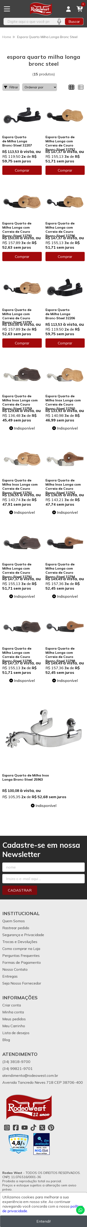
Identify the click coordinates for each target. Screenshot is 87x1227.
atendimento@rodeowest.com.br (30, 1075)
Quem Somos (13, 921)
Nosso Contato (15, 969)
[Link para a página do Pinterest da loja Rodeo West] (51, 1127)
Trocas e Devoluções (19, 941)
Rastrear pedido (15, 927)
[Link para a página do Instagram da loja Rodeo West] (7, 1127)
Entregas (10, 976)
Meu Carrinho (13, 1026)
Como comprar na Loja (21, 948)
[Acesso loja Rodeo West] (68, 9)
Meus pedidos (14, 1019)
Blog (6, 1039)
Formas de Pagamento (21, 962)
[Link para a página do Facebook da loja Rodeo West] (16, 1127)
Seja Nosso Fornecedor (21, 983)
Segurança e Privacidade (23, 934)
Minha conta (13, 1012)
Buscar (74, 21)
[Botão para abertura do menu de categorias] (6, 9)
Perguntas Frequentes (21, 955)
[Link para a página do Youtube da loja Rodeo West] (24, 1127)
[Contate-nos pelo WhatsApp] (80, 1210)
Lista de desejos (15, 1032)
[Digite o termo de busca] (28, 21)
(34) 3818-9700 (16, 1061)
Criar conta (11, 1005)
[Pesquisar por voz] (59, 21)
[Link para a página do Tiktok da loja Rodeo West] (33, 1127)
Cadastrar (20, 890)
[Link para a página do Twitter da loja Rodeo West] (42, 1127)
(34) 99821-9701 (17, 1068)
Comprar (22, 170)
